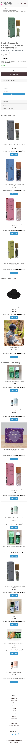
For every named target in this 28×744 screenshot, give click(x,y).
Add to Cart (14, 74)
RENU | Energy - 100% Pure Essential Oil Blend (14, 546)
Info (24, 151)
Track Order (14, 700)
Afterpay (14, 716)
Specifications (6, 105)
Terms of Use (14, 728)
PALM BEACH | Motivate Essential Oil (14, 517)
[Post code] (14, 91)
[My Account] (18, 3)
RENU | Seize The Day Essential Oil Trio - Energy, (14, 644)
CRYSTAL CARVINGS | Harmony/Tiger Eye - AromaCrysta (14, 264)
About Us (14, 708)
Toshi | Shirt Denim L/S (14, 347)
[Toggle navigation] (25, 3)
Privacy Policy (14, 718)
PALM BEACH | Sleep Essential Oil (14, 410)
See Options (14, 317)
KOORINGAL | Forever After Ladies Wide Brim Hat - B (14, 308)
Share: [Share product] (5, 53)
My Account (14, 698)
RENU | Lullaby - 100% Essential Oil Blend (14, 381)
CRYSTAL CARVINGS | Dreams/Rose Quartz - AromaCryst (14, 224)
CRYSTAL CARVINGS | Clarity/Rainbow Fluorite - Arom (14, 145)
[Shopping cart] (21, 3)
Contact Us (14, 710)
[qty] (14, 85)
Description (5, 101)
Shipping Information (14, 725)
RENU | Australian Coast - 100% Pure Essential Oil (14, 615)
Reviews (8, 108)
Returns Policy (14, 721)
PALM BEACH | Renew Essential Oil (14, 672)
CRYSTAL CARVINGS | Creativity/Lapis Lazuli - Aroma (14, 185)
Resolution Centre (14, 703)
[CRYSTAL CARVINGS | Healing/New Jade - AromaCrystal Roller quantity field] (14, 70)
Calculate (14, 94)
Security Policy (14, 723)
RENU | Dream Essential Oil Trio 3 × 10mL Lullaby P (14, 450)
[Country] (14, 88)
